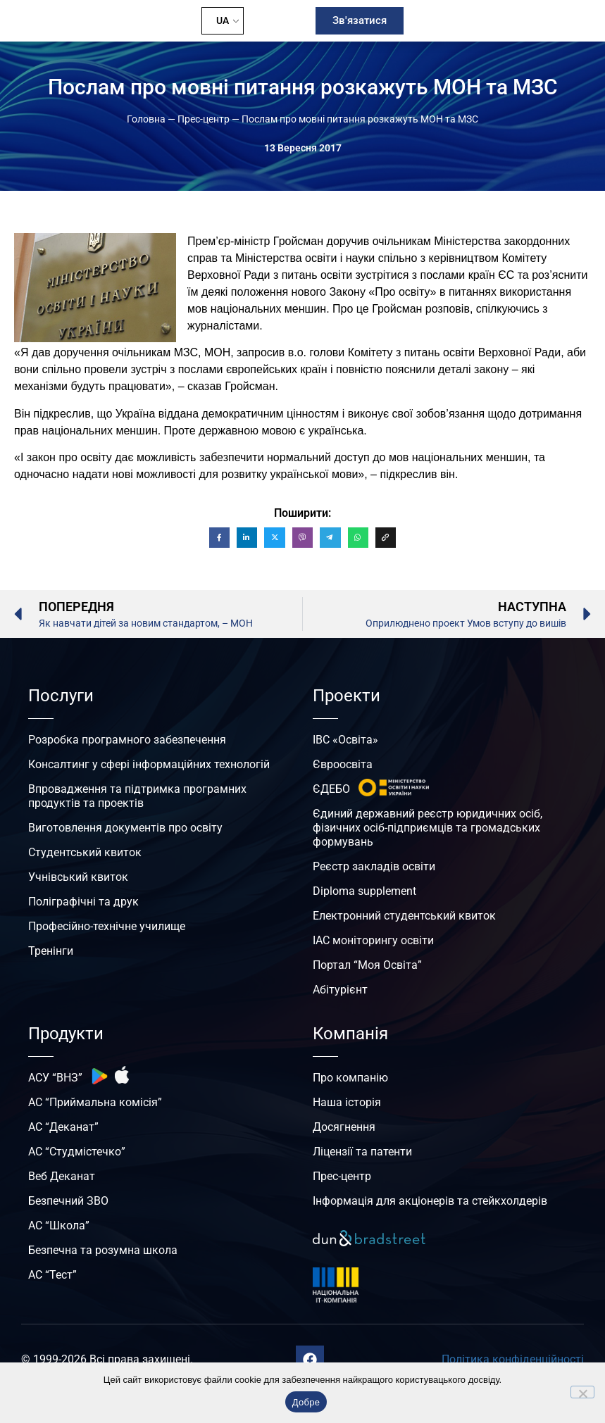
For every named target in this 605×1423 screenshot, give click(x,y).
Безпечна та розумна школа (102, 1250)
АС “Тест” (52, 1274)
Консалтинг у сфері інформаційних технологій (149, 764)
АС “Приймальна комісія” (95, 1102)
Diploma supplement (364, 891)
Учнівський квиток (78, 877)
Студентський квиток (85, 852)
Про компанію (350, 1077)
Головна (146, 119)
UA (222, 20)
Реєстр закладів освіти (374, 866)
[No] (582, 1392)
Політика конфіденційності (513, 1359)
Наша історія (347, 1102)
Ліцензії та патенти (362, 1151)
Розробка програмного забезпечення (127, 739)
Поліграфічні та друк (83, 901)
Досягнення (344, 1127)
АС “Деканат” (63, 1127)
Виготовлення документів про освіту (125, 827)
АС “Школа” (58, 1225)
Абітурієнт (340, 989)
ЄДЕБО (331, 789)
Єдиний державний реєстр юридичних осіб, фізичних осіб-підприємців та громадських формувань (427, 827)
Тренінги (50, 951)
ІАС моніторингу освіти (373, 940)
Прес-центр (203, 119)
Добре (306, 1402)
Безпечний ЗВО (68, 1201)
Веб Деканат (61, 1176)
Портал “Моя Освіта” (367, 965)
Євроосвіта (343, 764)
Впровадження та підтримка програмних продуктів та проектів (137, 796)
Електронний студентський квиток (404, 915)
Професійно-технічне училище (106, 926)
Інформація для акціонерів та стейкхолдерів (430, 1201)
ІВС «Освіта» (345, 739)
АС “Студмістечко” (76, 1151)
